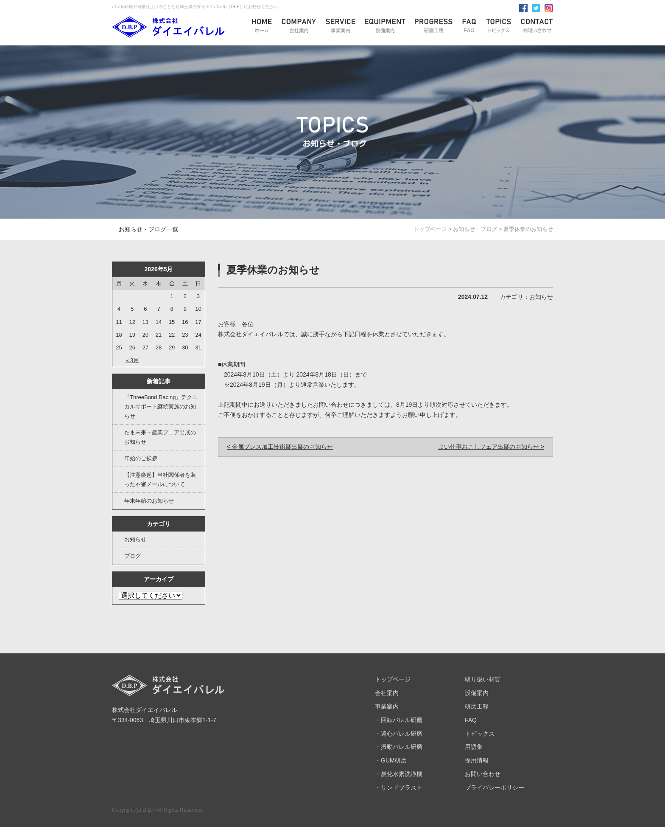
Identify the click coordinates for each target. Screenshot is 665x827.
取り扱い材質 (482, 679)
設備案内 (477, 692)
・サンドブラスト (398, 787)
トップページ (430, 229)
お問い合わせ (482, 774)
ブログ (132, 556)
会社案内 (387, 692)
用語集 (474, 746)
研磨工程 (477, 706)
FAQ (471, 720)
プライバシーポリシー (494, 787)
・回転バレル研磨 (398, 720)
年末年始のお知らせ (149, 501)
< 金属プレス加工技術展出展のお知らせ (280, 446)
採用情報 (477, 760)
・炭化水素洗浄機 (398, 774)
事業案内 (387, 706)
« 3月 (132, 360)
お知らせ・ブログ (475, 229)
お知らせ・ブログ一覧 (148, 229)
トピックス (480, 733)
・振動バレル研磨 (398, 746)
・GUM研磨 (391, 760)
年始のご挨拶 (140, 458)
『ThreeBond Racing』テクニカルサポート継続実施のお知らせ (161, 406)
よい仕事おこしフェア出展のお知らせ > (491, 446)
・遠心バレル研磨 (398, 733)
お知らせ (135, 539)
